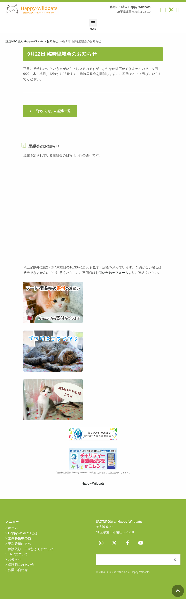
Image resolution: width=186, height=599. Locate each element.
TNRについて (18, 554)
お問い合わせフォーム (111, 272)
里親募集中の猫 (19, 538)
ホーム (13, 528)
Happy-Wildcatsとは (23, 533)
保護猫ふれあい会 (21, 564)
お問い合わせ (18, 570)
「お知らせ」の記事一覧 (52, 111)
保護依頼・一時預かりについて (31, 549)
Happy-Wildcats (93, 483)
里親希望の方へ (19, 543)
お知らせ (14, 559)
